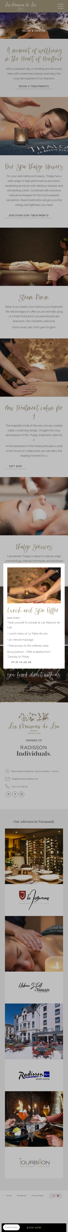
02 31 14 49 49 (21, 661)
